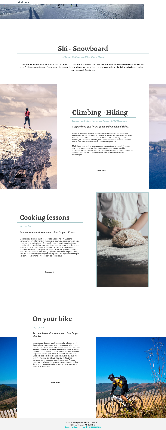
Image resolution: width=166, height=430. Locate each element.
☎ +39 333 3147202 (93, 427)
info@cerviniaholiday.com (75, 427)
